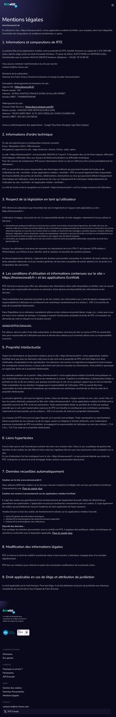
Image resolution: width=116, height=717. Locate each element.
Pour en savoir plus (32, 488)
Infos (5, 683)
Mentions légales (11, 695)
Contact (6, 702)
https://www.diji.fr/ (24, 86)
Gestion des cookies (12, 687)
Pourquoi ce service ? (13, 669)
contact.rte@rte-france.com (17, 325)
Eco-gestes (8, 657)
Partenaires (8, 672)
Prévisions (8, 654)
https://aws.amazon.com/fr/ (39, 106)
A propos (7, 665)
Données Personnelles (13, 691)
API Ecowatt (9, 676)
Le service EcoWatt (11, 650)
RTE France (13, 711)
